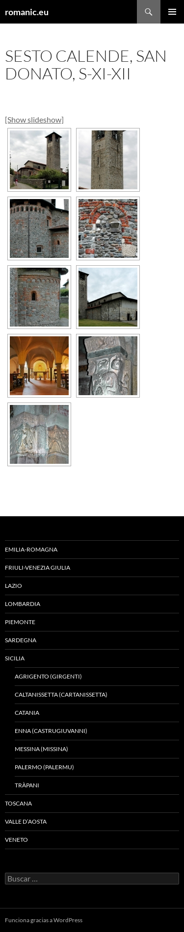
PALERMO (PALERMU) (44, 767)
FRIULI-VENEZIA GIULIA (37, 567)
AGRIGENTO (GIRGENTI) (48, 676)
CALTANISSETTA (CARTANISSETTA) (61, 694)
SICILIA (15, 658)
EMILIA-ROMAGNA (31, 549)
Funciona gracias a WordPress (43, 920)
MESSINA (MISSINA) (41, 749)
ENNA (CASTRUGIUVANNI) (51, 730)
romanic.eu (27, 11)
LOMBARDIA (22, 603)
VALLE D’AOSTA (26, 821)
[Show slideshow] (34, 119)
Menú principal (172, 12)
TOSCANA (18, 803)
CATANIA (27, 712)
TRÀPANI (27, 785)
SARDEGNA (20, 640)
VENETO (16, 839)
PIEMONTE (20, 622)
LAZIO (13, 585)
